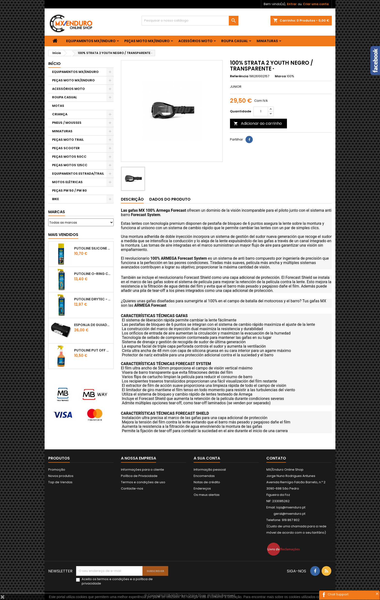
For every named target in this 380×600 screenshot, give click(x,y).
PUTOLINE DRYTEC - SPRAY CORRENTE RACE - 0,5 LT (92, 299)
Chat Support (338, 594)
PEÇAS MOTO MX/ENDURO (147, 41)
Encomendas (204, 476)
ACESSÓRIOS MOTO (195, 41)
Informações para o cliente (142, 469)
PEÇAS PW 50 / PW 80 (69, 190)
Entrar (292, 4)
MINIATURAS (267, 41)
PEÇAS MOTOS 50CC (69, 156)
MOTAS (58, 105)
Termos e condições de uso (143, 482)
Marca (280, 76)
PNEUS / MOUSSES (66, 122)
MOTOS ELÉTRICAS (67, 182)
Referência (239, 76)
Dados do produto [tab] (169, 199)
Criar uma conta (316, 4)
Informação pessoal (210, 469)
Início (54, 63)
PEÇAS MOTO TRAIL (68, 139)
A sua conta (207, 458)
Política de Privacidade (139, 476)
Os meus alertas (207, 494)
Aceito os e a (117, 581)
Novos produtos (60, 476)
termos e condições (113, 579)
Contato (276, 458)
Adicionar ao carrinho (258, 123)
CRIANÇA (59, 114)
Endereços (202, 488)
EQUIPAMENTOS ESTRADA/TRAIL (78, 173)
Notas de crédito (207, 482)
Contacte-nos (132, 488)
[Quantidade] (260, 111)
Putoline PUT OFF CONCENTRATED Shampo (92, 350)
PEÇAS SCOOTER (66, 148)
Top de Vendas (60, 482)
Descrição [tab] (132, 199)
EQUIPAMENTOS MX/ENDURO (91, 41)
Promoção (56, 469)
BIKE (55, 199)
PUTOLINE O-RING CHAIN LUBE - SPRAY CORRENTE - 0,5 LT (92, 274)
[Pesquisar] (190, 20)
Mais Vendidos (63, 234)
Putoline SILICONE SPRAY (92, 248)
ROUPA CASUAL (234, 41)
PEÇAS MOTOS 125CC (69, 165)
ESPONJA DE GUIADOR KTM (92, 325)
